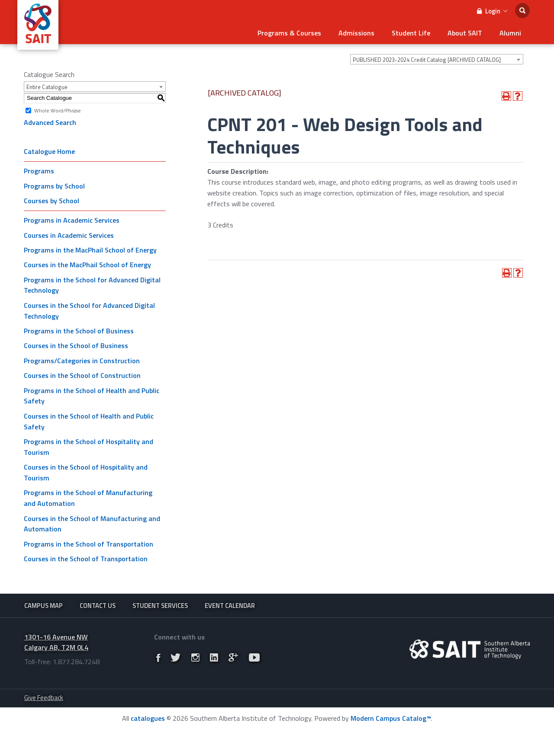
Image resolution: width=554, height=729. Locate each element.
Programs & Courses (289, 33)
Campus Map (43, 606)
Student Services (160, 606)
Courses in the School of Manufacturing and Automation (92, 523)
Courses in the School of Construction (82, 375)
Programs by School (54, 186)
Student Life (411, 33)
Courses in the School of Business (76, 345)
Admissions (356, 33)
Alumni (510, 33)
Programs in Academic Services (71, 220)
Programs (39, 171)
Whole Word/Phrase (57, 110)
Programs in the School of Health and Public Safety (91, 395)
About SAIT (465, 33)
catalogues (148, 718)
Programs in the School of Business (79, 331)
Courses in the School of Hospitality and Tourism (86, 472)
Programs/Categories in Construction (82, 360)
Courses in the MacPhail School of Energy (87, 264)
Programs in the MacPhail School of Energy (90, 250)
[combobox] (436, 59)
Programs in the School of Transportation (88, 544)
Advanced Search (50, 122)
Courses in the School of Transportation (86, 558)
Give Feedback (43, 698)
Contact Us (98, 606)
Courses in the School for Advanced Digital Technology (89, 310)
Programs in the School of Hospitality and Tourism (88, 446)
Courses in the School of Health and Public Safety (89, 421)
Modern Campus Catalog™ (391, 718)
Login (492, 11)
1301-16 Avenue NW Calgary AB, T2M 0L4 (56, 642)
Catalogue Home (49, 151)
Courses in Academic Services (69, 235)
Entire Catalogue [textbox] (47, 87)
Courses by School (51, 200)
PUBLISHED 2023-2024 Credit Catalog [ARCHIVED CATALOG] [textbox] (427, 59)
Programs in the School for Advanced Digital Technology (92, 285)
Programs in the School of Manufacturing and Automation (88, 497)
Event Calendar (230, 606)
